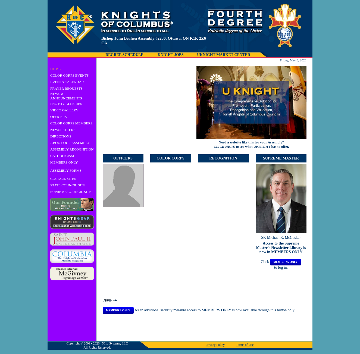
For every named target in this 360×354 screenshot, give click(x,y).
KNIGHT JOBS (171, 55)
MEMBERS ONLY (64, 162)
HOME (55, 69)
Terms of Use (244, 345)
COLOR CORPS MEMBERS (71, 123)
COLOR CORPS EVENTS (69, 75)
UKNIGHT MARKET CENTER (223, 55)
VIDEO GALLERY (64, 110)
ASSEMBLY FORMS (66, 170)
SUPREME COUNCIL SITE (70, 192)
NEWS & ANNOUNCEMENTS (66, 96)
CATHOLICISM (62, 156)
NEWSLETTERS (62, 130)
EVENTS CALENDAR (67, 82)
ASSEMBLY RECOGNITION (72, 149)
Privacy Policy (215, 345)
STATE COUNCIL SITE (67, 185)
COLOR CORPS (170, 158)
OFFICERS (58, 117)
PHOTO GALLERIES (66, 104)
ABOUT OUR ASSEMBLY (70, 143)
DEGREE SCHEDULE (124, 55)
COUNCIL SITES (63, 179)
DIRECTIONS (60, 136)
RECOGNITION (223, 158)
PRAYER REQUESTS (66, 88)
